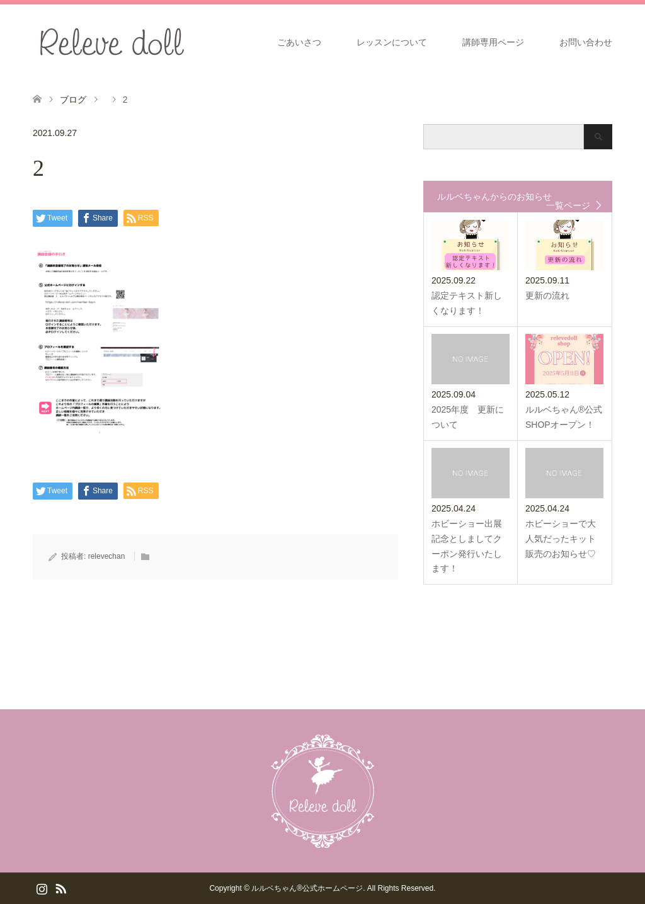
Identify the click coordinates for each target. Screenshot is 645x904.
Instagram (41, 887)
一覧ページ (568, 205)
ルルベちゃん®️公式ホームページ (307, 888)
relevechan (106, 556)
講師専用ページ (493, 42)
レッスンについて (392, 42)
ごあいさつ (299, 42)
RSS (60, 887)
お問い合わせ (585, 42)
